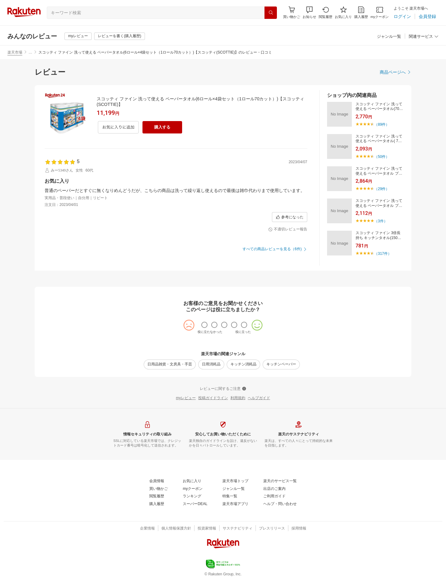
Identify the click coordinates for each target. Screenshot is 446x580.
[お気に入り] (343, 12)
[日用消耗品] (211, 364)
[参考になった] (289, 217)
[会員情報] (156, 481)
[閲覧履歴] (325, 12)
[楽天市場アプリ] (235, 504)
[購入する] (162, 127)
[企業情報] (147, 528)
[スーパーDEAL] (195, 504)
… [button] (30, 52)
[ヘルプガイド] (259, 398)
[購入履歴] (361, 12)
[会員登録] (427, 16)
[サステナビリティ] (237, 528)
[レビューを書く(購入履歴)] (119, 36)
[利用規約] (237, 398)
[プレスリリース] (272, 528)
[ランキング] (192, 496)
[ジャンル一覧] (389, 36)
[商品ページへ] (395, 72)
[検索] (271, 13)
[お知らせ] (309, 12)
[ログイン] (402, 16)
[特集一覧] (229, 496)
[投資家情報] (207, 528)
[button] (309, 12)
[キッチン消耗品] (243, 364)
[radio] (204, 325)
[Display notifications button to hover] (291, 12)
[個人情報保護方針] (176, 528)
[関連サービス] (424, 36)
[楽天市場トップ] (235, 481)
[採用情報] (298, 528)
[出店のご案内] (274, 488)
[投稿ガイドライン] (213, 398)
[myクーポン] (379, 12)
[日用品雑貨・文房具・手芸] (170, 364)
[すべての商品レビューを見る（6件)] (275, 249)
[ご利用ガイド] (274, 496)
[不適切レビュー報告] (287, 229)
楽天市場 (14, 52)
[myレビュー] (78, 36)
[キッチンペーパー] (281, 364)
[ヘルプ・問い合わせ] (280, 504)
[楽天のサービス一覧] (280, 481)
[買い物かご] (158, 488)
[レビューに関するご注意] (223, 388)
